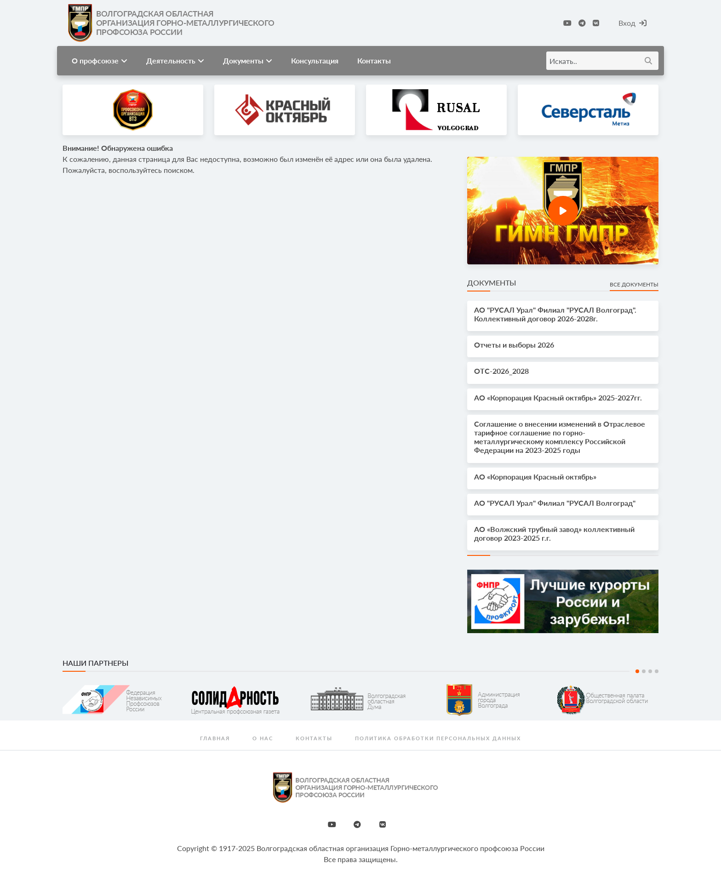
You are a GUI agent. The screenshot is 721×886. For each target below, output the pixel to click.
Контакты (374, 60)
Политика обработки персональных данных (438, 738)
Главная (215, 738)
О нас (262, 738)
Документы (247, 60)
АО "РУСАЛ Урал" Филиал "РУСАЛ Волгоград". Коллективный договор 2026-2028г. (555, 314)
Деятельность (175, 60)
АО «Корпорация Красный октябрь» (535, 476)
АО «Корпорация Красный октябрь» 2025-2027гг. (558, 397)
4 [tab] (656, 671)
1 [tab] (637, 671)
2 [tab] (644, 671)
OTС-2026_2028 (501, 370)
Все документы (634, 284)
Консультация (314, 60)
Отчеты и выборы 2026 (514, 344)
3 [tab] (650, 671)
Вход (632, 22)
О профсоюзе (99, 60)
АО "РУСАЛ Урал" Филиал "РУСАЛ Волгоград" (554, 502)
